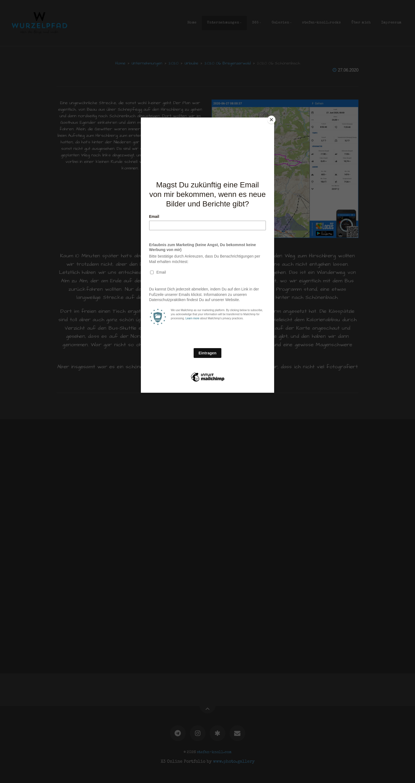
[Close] (273, 119)
